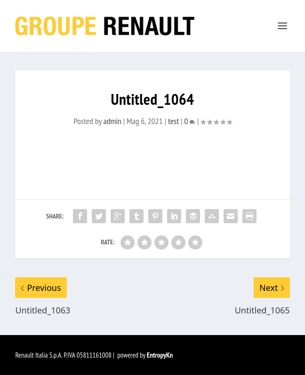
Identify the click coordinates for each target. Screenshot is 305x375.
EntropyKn (160, 355)
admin (112, 121)
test (173, 121)
